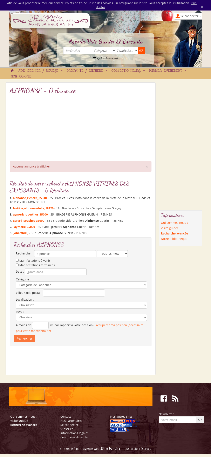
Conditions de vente (74, 437)
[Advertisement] (80, 128)
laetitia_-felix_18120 (33, 208)
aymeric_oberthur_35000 (30, 214)
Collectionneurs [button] (128, 71)
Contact (65, 416)
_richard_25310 (30, 198)
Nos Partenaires (71, 421)
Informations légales (74, 433)
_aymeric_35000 (24, 227)
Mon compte (21, 77)
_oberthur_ (20, 233)
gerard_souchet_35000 (28, 221)
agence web (91, 449)
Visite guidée (170, 228)
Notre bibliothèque (174, 239)
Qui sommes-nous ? (174, 223)
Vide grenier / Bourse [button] (40, 71)
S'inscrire (66, 429)
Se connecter (69, 425)
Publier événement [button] (167, 71)
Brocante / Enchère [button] (87, 71)
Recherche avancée (105, 58)
